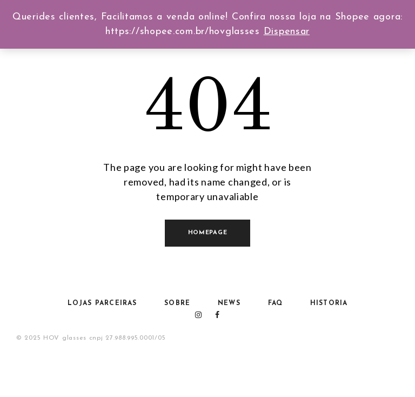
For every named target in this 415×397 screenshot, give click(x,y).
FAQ (275, 303)
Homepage (207, 233)
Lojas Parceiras (102, 303)
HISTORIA (329, 303)
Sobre (177, 303)
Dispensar (287, 32)
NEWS (229, 303)
